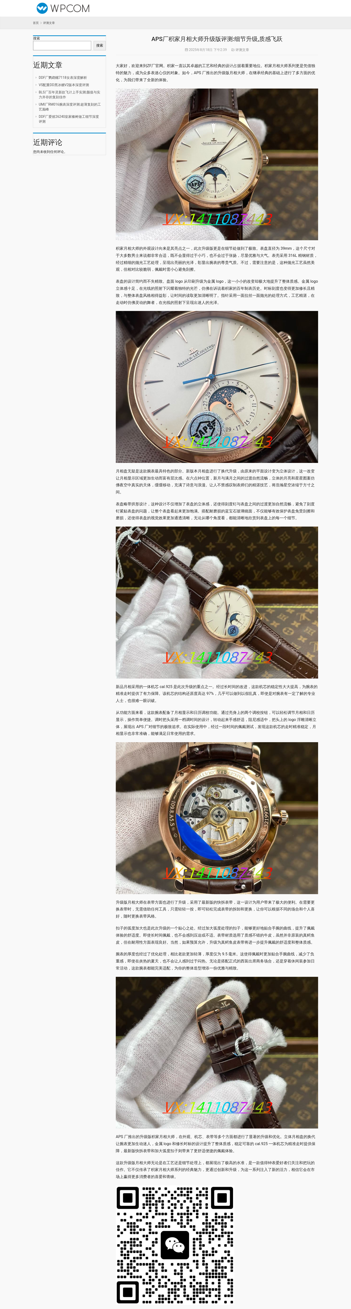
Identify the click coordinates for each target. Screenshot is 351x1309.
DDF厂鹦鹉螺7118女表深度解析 (63, 78)
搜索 (36, 38)
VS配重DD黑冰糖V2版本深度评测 (64, 85)
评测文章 (242, 50)
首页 (36, 23)
